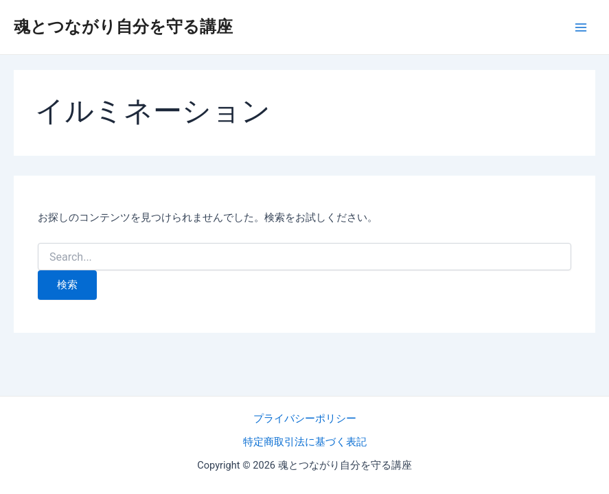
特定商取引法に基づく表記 (305, 442)
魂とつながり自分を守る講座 (123, 26)
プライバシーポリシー (304, 418)
